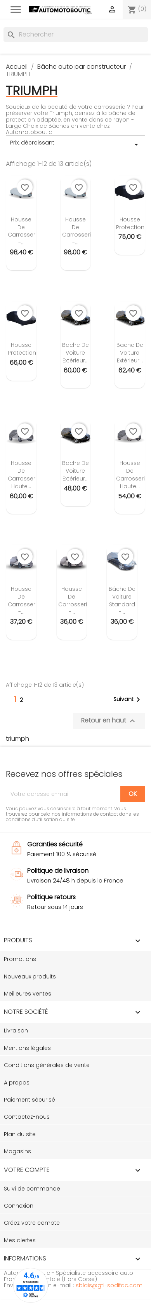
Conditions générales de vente (47, 1065)
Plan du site (20, 1134)
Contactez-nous (27, 1117)
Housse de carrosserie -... (24, 231)
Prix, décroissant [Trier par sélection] (75, 144)
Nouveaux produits (30, 976)
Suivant (128, 699)
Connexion (18, 1206)
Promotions (20, 959)
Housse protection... (132, 223)
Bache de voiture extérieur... (75, 352)
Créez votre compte (32, 1223)
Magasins (17, 1151)
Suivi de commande (32, 1188)
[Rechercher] (75, 34)
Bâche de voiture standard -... (122, 600)
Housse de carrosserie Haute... (24, 474)
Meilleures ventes (27, 993)
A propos (17, 1082)
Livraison (16, 1030)
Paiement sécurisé (29, 1100)
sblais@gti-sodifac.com (109, 1285)
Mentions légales (27, 1048)
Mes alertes (20, 1240)
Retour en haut (109, 721)
